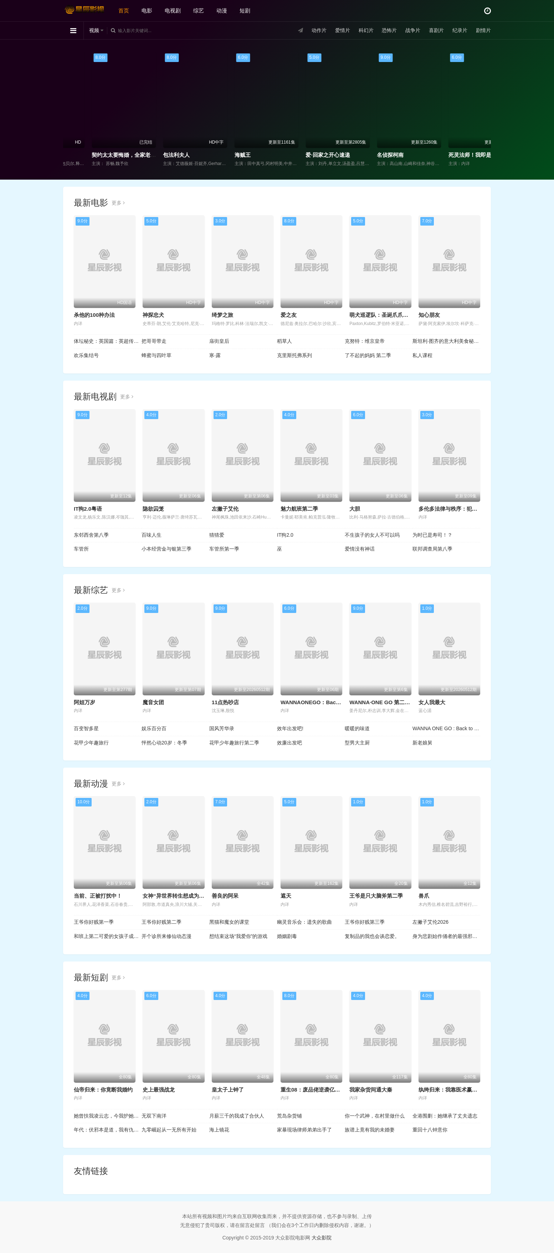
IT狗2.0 (285, 535)
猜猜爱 (216, 535)
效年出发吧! (290, 728)
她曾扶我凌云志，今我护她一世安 (108, 1116)
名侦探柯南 (436, 155)
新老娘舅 (422, 743)
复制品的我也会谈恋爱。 (372, 936)
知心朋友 (429, 315)
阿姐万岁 (84, 702)
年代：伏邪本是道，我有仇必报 (108, 1130)
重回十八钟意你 (429, 1130)
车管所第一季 (224, 549)
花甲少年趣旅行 (91, 743)
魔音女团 (153, 702)
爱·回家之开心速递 (374, 155)
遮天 (286, 896)
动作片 (319, 30)
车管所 (81, 549)
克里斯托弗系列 (294, 355)
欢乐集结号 (86, 355)
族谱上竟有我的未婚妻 (370, 1130)
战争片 (412, 30)
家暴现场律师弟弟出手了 (304, 1130)
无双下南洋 (154, 1116)
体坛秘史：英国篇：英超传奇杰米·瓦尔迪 (108, 341)
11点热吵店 (225, 702)
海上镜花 (219, 1130)
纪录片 (459, 30)
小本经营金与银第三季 (166, 549)
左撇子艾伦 (225, 509)
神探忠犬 (153, 315)
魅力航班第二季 (299, 509)
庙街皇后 (219, 341)
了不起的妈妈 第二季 (368, 355)
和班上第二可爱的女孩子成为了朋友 (108, 936)
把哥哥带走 (154, 341)
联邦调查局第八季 (432, 549)
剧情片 (483, 30)
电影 (147, 10)
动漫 (221, 10)
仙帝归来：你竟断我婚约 (103, 1090)
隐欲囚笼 (153, 509)
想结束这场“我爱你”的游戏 (238, 936)
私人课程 (422, 355)
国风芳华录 (221, 728)
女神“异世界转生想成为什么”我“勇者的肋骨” (196, 896)
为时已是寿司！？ (432, 535)
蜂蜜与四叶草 (156, 355)
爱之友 (289, 315)
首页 (123, 10)
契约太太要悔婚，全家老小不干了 (178, 155)
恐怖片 (389, 30)
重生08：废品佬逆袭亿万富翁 (316, 1090)
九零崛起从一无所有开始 (169, 1130)
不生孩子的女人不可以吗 (372, 535)
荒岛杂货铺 (289, 1116)
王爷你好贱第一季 (94, 922)
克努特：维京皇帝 (365, 341)
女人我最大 (432, 702)
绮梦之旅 (222, 315)
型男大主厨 (357, 743)
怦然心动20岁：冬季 (164, 743)
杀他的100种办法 (94, 315)
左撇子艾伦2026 (430, 922)
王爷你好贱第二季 (161, 922)
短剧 (245, 10)
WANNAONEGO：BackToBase (319, 702)
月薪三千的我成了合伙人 (236, 1116)
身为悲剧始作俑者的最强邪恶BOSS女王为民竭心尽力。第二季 (446, 936)
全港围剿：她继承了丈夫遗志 (444, 1116)
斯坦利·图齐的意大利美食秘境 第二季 (446, 341)
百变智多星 (86, 728)
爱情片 (342, 30)
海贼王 (289, 155)
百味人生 (151, 535)
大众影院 (322, 1238)
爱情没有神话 (360, 549)
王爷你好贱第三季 (365, 922)
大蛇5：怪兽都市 (87, 155)
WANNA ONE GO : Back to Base (446, 728)
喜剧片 (436, 30)
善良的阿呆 (225, 896)
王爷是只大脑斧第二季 (376, 896)
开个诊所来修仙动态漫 (166, 936)
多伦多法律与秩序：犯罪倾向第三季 (461, 509)
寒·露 (215, 355)
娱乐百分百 (154, 728)
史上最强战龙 (159, 1090)
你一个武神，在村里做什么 (375, 1116)
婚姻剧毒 (287, 936)
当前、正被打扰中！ (98, 896)
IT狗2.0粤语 (88, 509)
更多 (118, 203)
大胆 (354, 509)
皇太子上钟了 (228, 1090)
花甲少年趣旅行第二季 (234, 743)
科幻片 (366, 30)
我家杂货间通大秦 (370, 1090)
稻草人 (284, 341)
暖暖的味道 (357, 728)
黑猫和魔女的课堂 (229, 922)
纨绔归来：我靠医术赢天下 (451, 1090)
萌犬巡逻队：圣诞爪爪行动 (381, 315)
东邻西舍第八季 (91, 535)
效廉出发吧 (289, 743)
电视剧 (173, 10)
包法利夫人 (222, 155)
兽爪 (424, 896)
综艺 (198, 10)
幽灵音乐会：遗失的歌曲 (304, 922)
